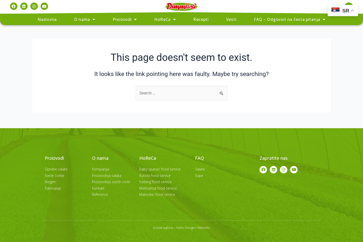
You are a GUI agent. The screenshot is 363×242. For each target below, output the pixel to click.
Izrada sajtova (163, 227)
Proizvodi (125, 19)
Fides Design (185, 227)
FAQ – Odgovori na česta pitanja (289, 19)
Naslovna (47, 19)
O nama (84, 19)
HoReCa (165, 19)
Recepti (201, 19)
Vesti (231, 19)
